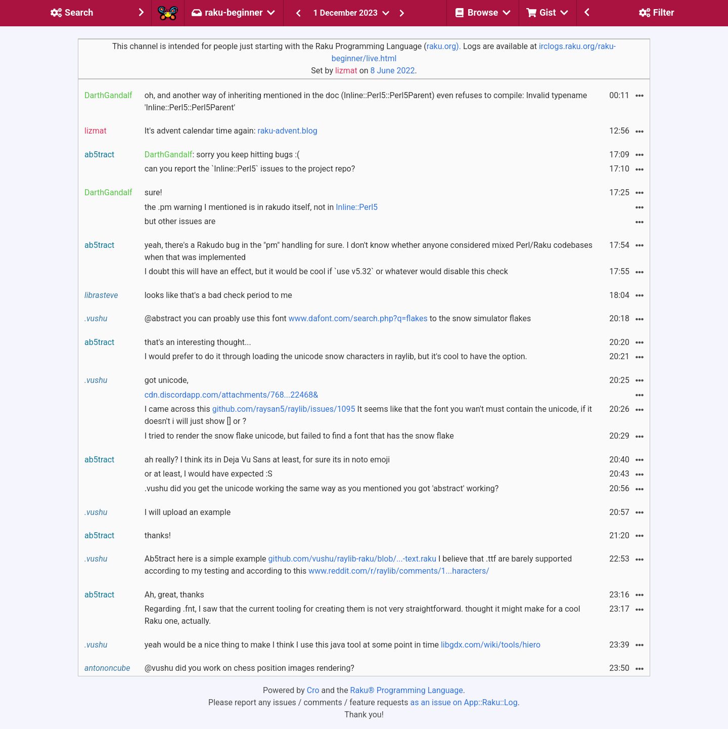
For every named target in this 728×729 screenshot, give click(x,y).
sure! (153, 192)
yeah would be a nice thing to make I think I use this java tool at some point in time (342, 645)
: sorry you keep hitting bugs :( (222, 154)
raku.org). (444, 46)
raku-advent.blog (287, 131)
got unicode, (167, 380)
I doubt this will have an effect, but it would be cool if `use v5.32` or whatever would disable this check (326, 271)
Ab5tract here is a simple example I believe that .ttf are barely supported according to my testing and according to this (358, 565)
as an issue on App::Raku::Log (464, 702)
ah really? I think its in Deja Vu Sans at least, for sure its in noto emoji (267, 459)
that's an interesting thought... (198, 342)
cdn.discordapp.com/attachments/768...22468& (231, 395)
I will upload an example (188, 512)
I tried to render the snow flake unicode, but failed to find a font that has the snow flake (299, 436)
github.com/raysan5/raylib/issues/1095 (283, 409)
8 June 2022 (393, 70)
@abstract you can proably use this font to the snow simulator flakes (338, 318)
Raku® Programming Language (406, 690)
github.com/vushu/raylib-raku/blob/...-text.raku (352, 559)
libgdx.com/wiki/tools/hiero (490, 645)
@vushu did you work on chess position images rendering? (249, 668)
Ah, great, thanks (174, 594)
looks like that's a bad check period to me (218, 295)
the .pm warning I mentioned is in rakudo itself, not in (261, 207)
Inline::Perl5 (357, 207)
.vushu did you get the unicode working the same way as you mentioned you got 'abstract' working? (322, 488)
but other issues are (180, 221)
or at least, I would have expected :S (208, 474)
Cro (313, 690)
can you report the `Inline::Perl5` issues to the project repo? (250, 169)
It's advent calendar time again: (231, 131)
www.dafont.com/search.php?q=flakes (358, 318)
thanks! (158, 535)
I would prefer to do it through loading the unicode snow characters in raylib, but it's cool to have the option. (336, 356)
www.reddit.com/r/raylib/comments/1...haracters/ (398, 571)
